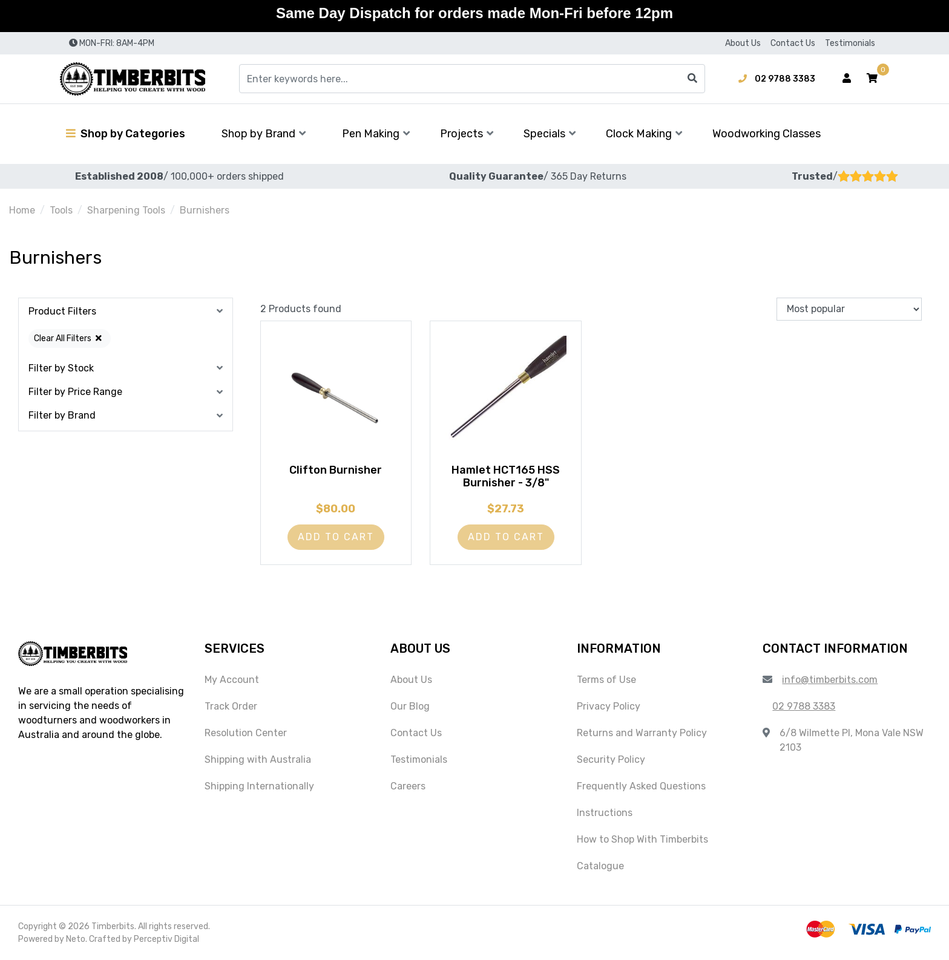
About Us (743, 43)
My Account (232, 679)
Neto (75, 939)
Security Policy (611, 759)
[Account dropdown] (847, 78)
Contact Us (792, 43)
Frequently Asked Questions (641, 786)
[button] (872, 78)
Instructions (604, 812)
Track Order (231, 706)
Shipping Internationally (259, 786)
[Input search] (472, 78)
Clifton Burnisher (335, 470)
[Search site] (692, 78)
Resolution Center (246, 733)
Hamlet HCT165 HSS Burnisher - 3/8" (506, 476)
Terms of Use (606, 679)
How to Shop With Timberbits (642, 839)
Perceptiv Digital (166, 939)
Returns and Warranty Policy (642, 733)
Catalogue (600, 866)
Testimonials (850, 43)
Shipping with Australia (258, 759)
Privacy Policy (608, 706)
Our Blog (410, 706)
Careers (407, 786)
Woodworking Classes (766, 133)
